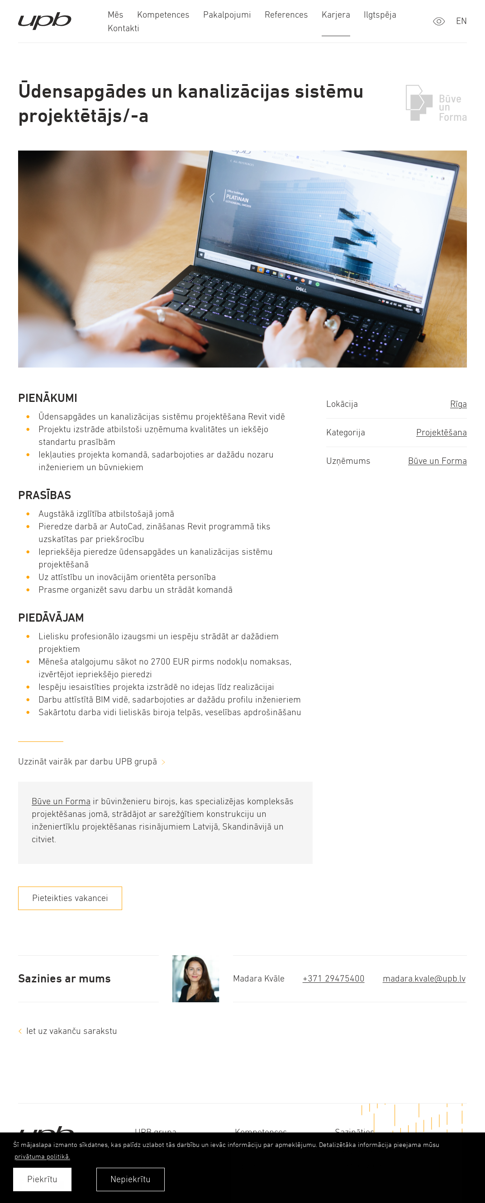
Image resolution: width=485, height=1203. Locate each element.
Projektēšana (441, 432)
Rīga (458, 404)
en (461, 21)
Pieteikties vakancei (70, 898)
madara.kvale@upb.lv (424, 978)
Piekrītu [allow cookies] (42, 1179)
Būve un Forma (437, 461)
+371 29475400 (334, 978)
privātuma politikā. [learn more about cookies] (42, 1156)
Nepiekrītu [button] (130, 1179)
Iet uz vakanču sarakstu (71, 1031)
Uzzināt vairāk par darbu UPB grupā (87, 761)
